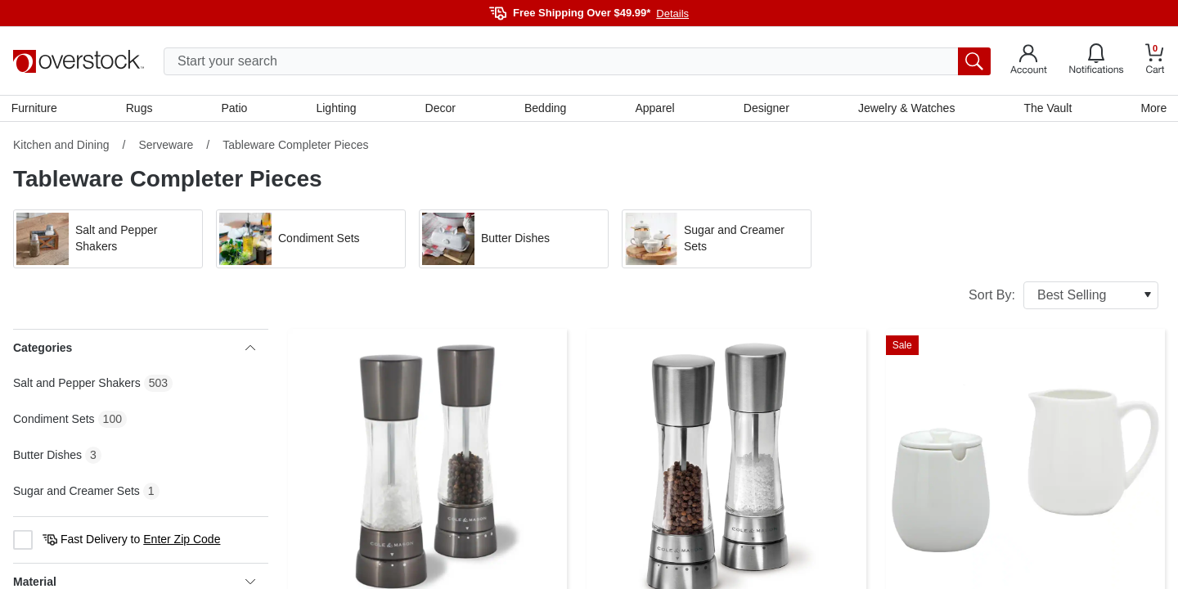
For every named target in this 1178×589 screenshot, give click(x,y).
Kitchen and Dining (61, 146)
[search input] (577, 61)
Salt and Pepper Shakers (77, 384)
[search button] (974, 61)
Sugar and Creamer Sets (76, 492)
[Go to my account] (1028, 61)
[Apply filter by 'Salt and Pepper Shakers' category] (108, 240)
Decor (440, 108)
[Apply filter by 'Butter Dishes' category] (514, 240)
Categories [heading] (134, 349)
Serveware (165, 146)
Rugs (141, 108)
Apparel (654, 108)
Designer (766, 108)
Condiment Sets (54, 420)
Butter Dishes (47, 456)
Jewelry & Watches (905, 108)
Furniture (36, 108)
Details (672, 13)
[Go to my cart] (1155, 61)
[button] (108, 240)
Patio (236, 108)
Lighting (337, 108)
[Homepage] (78, 61)
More (1152, 108)
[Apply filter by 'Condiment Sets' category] (311, 240)
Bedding (545, 108)
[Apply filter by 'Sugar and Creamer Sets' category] (717, 240)
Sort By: (1063, 297)
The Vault (1047, 108)
